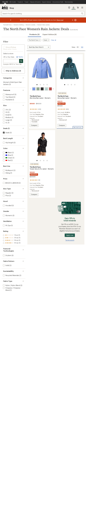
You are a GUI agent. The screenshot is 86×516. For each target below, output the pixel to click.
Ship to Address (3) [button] (12, 71)
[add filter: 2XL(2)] (5, 110)
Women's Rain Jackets (43, 24)
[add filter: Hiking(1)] (6, 173)
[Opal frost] (46, 89)
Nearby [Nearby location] (19, 57)
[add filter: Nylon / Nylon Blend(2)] (11, 285)
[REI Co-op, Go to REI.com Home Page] (5, 8)
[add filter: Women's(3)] (7, 215)
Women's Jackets (30, 24)
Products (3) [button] (34, 34)
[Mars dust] (50, 89)
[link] (42, 70)
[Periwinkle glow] (34, 89)
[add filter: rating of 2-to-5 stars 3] (12, 240)
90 (82, 47)
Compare (34, 125)
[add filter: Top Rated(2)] (7, 97)
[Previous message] (11, 20)
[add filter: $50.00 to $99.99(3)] (10, 183)
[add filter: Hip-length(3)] (7, 142)
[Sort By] (38, 47)
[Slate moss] (38, 89)
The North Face (7, 24)
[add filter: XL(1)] (4, 123)
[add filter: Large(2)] (6, 120)
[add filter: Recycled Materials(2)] (10, 275)
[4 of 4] (47, 84)
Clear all (53, 40)
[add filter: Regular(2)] (6, 193)
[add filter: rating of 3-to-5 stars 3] (12, 238)
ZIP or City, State (8, 57)
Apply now (69, 235)
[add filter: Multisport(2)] (7, 170)
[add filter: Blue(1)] (6, 155)
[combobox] (43, 13)
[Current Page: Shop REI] (5, 2)
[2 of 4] (40, 84)
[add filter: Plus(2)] (5, 195)
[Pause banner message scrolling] (75, 20)
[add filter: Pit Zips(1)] (6, 225)
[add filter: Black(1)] (7, 152)
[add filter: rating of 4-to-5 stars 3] (12, 235)
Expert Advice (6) (50, 34)
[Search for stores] (21, 61)
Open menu (82, 7)
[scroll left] (30, 89)
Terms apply (69, 240)
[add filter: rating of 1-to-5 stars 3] (12, 243)
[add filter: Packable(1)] (7, 100)
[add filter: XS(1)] (5, 112)
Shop (12, 8)
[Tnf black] (42, 89)
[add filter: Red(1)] (6, 160)
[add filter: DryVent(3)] (6, 255)
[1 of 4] (37, 84)
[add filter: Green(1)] (7, 158)
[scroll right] (53, 89)
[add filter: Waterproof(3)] (8, 94)
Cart (78, 7)
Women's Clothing (19, 24)
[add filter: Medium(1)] (6, 117)
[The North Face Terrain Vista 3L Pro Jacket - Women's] (42, 164)
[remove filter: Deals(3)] (5, 132)
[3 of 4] (43, 84)
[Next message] (72, 20)
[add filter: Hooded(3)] (6, 205)
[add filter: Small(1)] (5, 115)
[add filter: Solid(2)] (5, 265)
